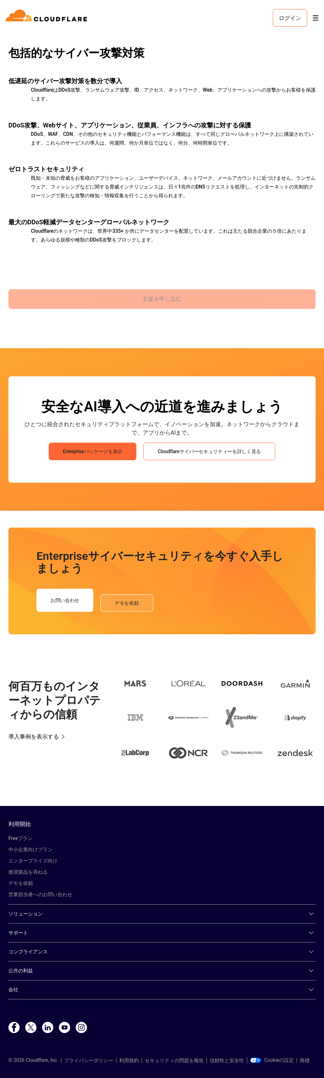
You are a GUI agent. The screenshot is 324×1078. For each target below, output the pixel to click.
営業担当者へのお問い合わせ (40, 894)
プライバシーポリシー (88, 1060)
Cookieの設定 (272, 1060)
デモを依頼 (20, 883)
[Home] (47, 17)
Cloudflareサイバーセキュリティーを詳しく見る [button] (209, 451)
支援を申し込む (162, 299)
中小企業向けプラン (30, 849)
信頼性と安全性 (227, 1060)
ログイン (290, 18)
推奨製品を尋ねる (28, 872)
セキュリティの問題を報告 (174, 1060)
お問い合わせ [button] (64, 600)
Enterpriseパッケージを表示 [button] (92, 451)
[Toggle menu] (315, 18)
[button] (135, 684)
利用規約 (129, 1060)
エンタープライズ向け (33, 861)
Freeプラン (20, 838)
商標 (305, 1060)
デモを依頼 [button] (127, 603)
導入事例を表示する (33, 736)
